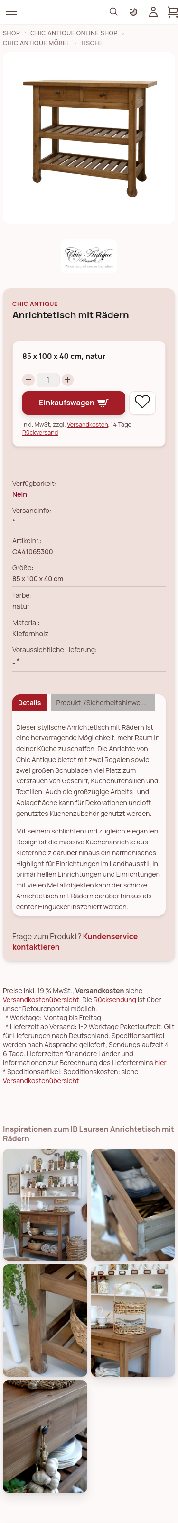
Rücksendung (115, 999)
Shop (11, 32)
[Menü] (11, 11)
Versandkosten (87, 425)
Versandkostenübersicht (41, 999)
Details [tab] (29, 702)
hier (160, 1062)
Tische (91, 42)
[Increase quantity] (68, 380)
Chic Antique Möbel (36, 42)
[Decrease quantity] (28, 380)
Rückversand (40, 433)
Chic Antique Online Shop (74, 32)
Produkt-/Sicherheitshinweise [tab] (103, 702)
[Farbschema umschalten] (133, 11)
